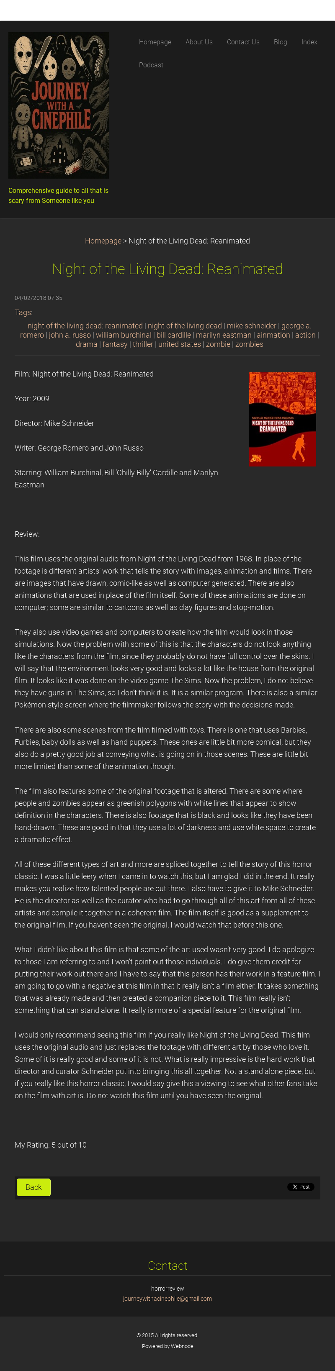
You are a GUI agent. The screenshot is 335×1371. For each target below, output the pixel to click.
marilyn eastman (224, 335)
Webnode (182, 1346)
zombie (218, 344)
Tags (23, 312)
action (305, 335)
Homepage (103, 241)
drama (87, 344)
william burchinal (124, 335)
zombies (249, 344)
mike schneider (251, 326)
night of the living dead (185, 326)
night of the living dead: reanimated (85, 326)
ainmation (273, 335)
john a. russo (70, 335)
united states (179, 344)
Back (34, 1187)
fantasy (115, 344)
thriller (143, 344)
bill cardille (174, 335)
